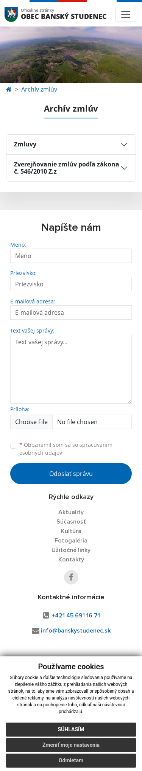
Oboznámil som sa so (65, 448)
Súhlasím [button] (71, 729)
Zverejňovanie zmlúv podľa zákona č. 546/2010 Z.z (66, 168)
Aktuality (71, 512)
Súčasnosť (71, 522)
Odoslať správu (71, 473)
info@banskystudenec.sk (76, 631)
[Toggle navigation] (125, 14)
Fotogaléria (71, 541)
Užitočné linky (71, 550)
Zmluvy (25, 144)
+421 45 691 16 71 (75, 615)
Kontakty (71, 559)
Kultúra (71, 531)
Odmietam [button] (71, 760)
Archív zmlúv (39, 89)
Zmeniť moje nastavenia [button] (71, 745)
